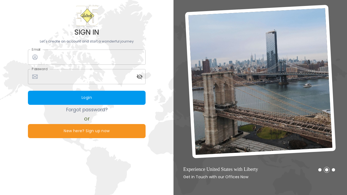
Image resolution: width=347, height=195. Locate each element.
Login (87, 98)
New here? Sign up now (87, 131)
